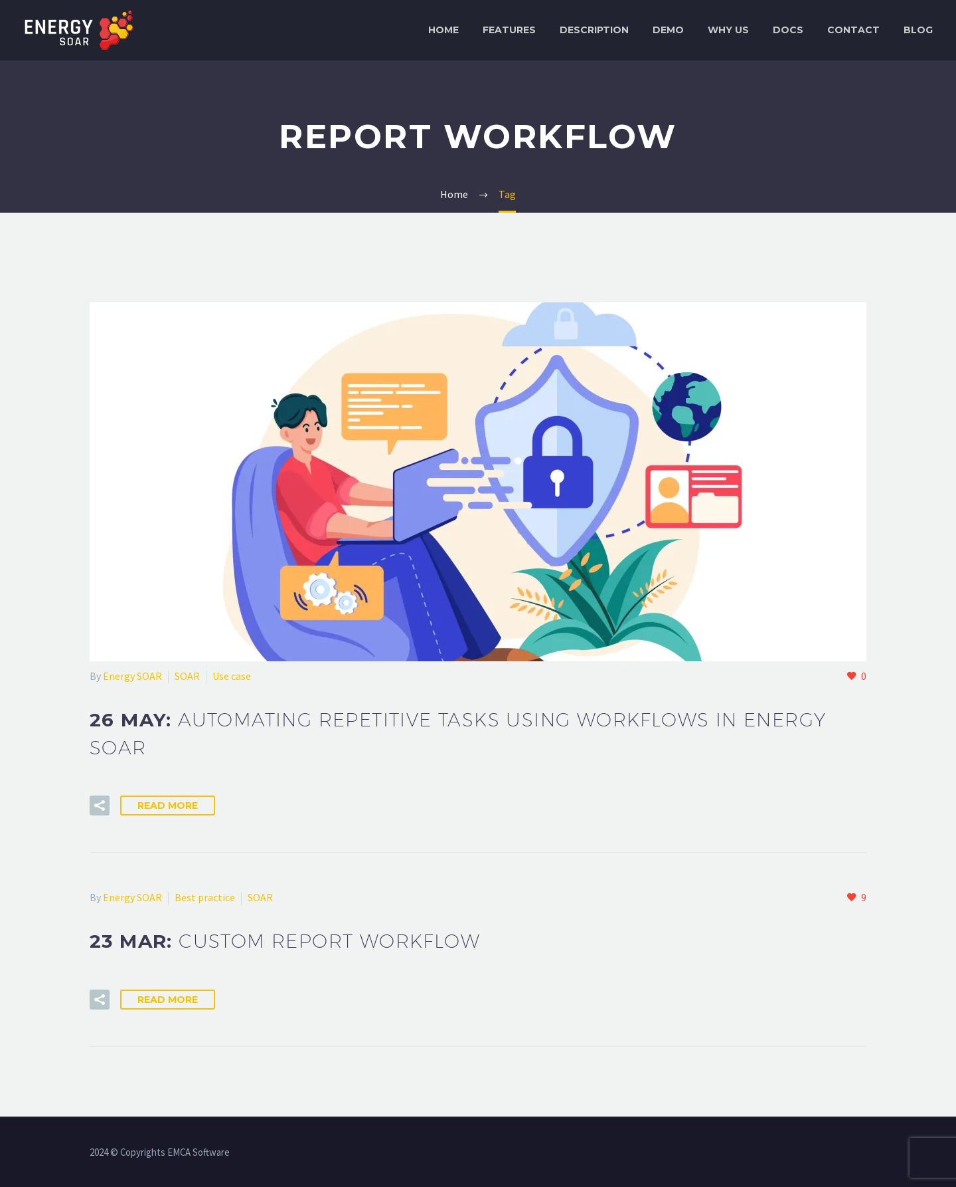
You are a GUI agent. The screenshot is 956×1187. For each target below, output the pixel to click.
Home (443, 30)
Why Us (728, 30)
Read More (167, 805)
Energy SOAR (132, 676)
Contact (853, 30)
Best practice (205, 897)
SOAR (187, 676)
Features (509, 30)
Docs (788, 30)
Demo (668, 30)
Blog (918, 30)
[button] (100, 805)
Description (594, 30)
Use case (231, 676)
